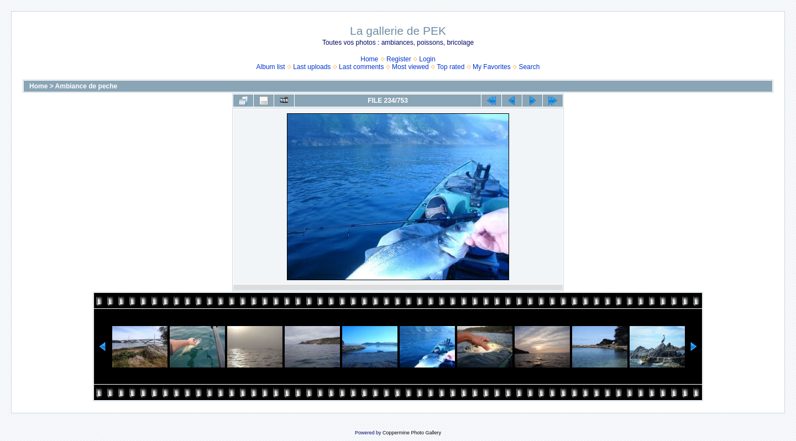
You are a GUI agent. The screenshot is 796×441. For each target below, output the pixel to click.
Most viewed (410, 67)
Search (529, 67)
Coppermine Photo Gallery (412, 432)
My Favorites (492, 67)
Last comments (361, 67)
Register (398, 59)
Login (427, 59)
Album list (270, 67)
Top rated (450, 67)
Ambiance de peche (86, 86)
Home (369, 59)
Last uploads (312, 67)
